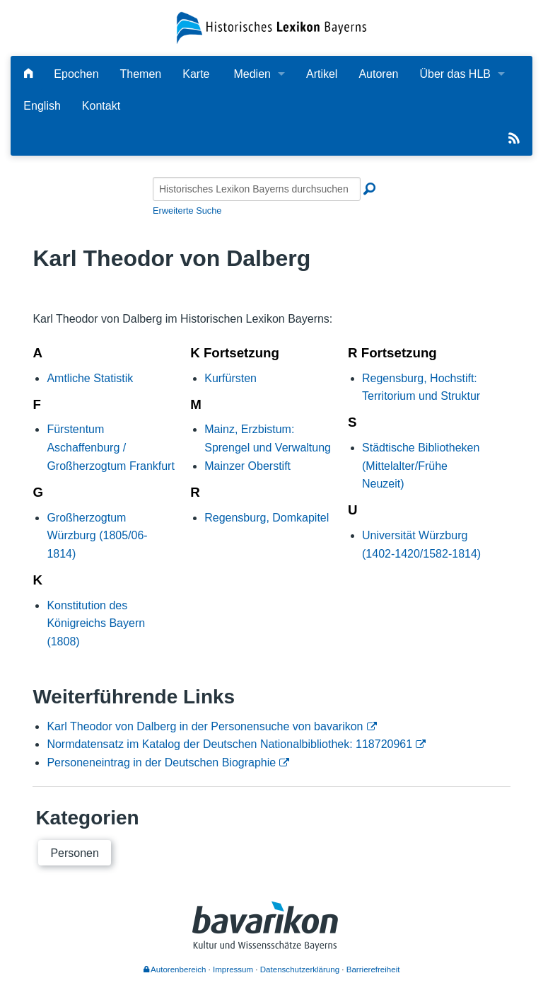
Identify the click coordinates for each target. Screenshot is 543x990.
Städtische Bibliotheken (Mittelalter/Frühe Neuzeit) (420, 466)
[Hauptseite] (28, 74)
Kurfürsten (230, 378)
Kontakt (101, 106)
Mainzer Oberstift (247, 466)
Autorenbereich (175, 969)
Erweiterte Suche (187, 210)
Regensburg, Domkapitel (266, 518)
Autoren (378, 74)
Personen (74, 853)
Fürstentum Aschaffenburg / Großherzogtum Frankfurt (111, 447)
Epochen (76, 74)
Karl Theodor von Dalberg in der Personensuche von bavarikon (205, 726)
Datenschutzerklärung (299, 969)
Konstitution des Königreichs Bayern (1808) (96, 623)
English (41, 106)
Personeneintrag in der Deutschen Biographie (161, 762)
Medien (251, 74)
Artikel (321, 74)
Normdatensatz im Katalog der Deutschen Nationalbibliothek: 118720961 (229, 744)
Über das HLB (455, 74)
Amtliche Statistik (90, 378)
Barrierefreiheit (373, 969)
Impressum (233, 969)
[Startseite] (271, 27)
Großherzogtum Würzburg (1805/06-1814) (97, 536)
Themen (141, 74)
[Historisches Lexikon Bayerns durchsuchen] (257, 189)
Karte (195, 74)
